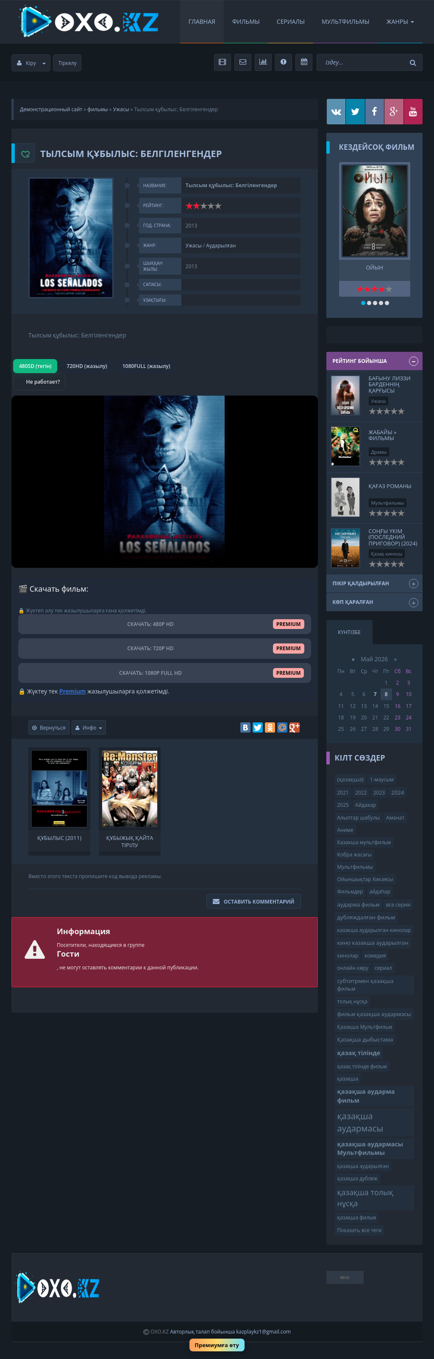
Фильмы (246, 21)
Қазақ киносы (387, 553)
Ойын (374, 267)
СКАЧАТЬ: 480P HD (164, 624)
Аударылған (221, 245)
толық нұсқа (352, 1001)
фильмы (97, 109)
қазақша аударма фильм (366, 1095)
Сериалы (291, 21)
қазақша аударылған (363, 1166)
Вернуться (49, 727)
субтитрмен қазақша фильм (365, 985)
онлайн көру (352, 968)
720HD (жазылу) (87, 366)
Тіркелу (67, 63)
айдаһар (380, 891)
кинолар (348, 955)
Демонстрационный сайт (51, 109)
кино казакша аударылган (373, 942)
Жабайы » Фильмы (383, 435)
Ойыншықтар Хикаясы (365, 879)
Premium (72, 691)
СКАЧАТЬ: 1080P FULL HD (164, 673)
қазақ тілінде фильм (362, 1066)
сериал (383, 968)
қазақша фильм (356, 1217)
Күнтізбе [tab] (349, 632)
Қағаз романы (390, 486)
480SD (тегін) (35, 366)
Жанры (400, 21)
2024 (397, 792)
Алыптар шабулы (358, 817)
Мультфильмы (346, 21)
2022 (361, 792)
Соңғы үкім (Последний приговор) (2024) (393, 537)
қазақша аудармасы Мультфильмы (370, 1148)
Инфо (89, 727)
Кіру (31, 63)
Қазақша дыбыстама (365, 1039)
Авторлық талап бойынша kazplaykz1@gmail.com (230, 1331)
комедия (375, 955)
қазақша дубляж (357, 1178)
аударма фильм (358, 904)
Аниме (345, 830)
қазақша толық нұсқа (365, 1197)
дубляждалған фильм (366, 917)
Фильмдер (350, 891)
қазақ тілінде (359, 1053)
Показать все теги (359, 1230)
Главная (202, 21)
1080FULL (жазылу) (146, 366)
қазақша (348, 1078)
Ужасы (121, 109)
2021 (343, 792)
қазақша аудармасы (360, 1122)
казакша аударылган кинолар (374, 930)
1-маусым (382, 779)
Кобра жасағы (354, 854)
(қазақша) (350, 779)
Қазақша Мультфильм (364, 1026)
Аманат (395, 817)
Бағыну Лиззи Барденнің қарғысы (390, 384)
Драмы (379, 452)
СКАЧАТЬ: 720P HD (164, 648)
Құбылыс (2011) (59, 838)
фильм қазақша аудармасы (374, 1014)
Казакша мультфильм (364, 842)
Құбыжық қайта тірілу (129, 840)
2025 (343, 805)
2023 (379, 792)
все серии (398, 904)
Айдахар (365, 805)
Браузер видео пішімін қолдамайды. (164, 482)
